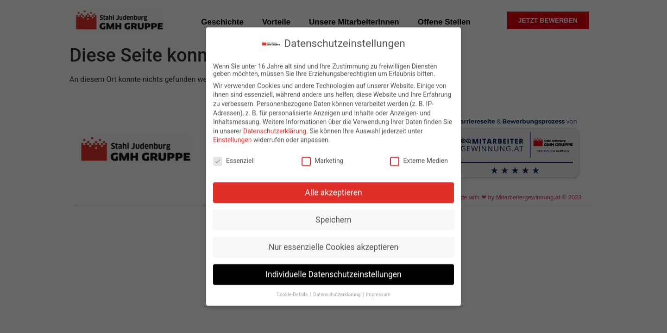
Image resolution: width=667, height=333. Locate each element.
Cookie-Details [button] (293, 291)
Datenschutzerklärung (274, 127)
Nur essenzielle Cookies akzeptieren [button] (333, 243)
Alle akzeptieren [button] (333, 189)
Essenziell (234, 157)
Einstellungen (232, 137)
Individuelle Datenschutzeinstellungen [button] (333, 271)
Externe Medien (418, 157)
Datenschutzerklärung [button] (337, 291)
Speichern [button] (333, 216)
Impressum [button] (378, 291)
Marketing (323, 157)
